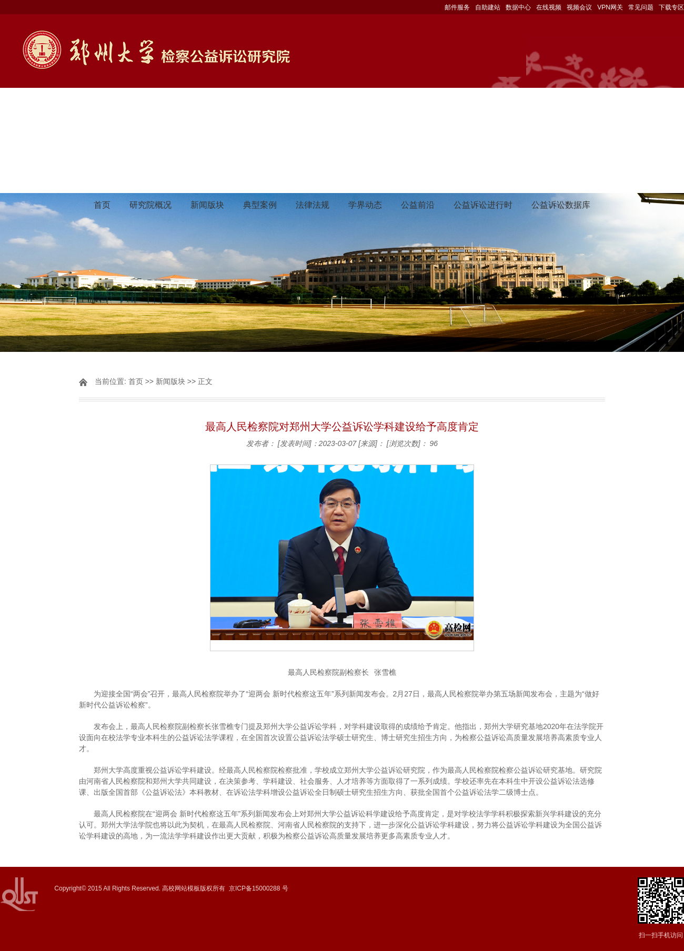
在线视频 (548, 7)
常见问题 (640, 7)
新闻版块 (207, 204)
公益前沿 (418, 204)
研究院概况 (150, 204)
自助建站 (487, 7)
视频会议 (579, 7)
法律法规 (312, 204)
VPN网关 (610, 7)
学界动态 (365, 204)
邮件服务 (457, 7)
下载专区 (671, 7)
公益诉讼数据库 (560, 204)
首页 (102, 204)
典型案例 (260, 204)
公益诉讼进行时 (483, 204)
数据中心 (518, 7)
